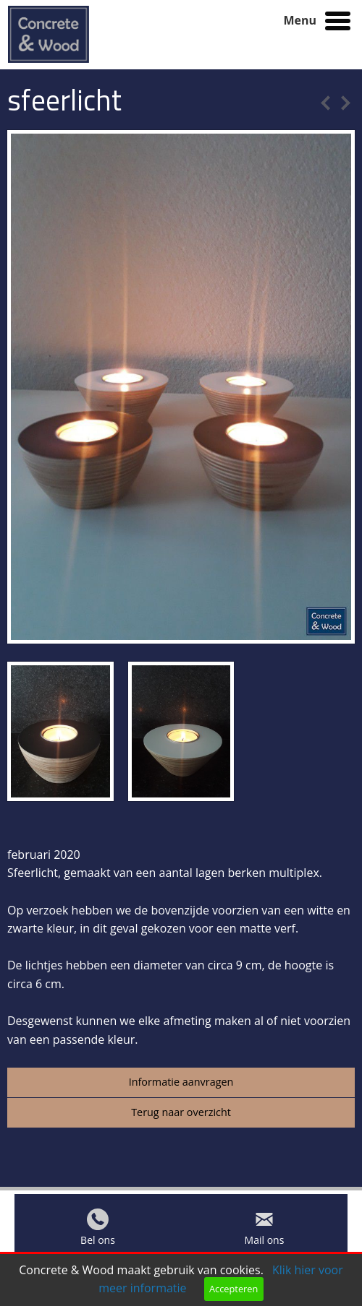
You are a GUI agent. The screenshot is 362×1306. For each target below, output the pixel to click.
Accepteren (233, 1288)
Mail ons (265, 1243)
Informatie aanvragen (181, 1082)
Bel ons (97, 1243)
